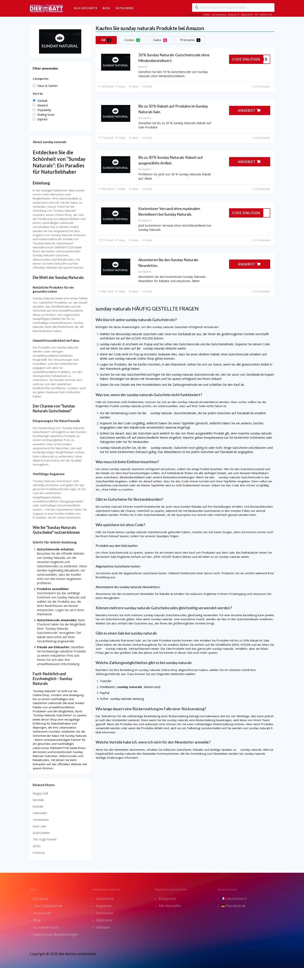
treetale (38, 806)
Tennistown (41, 820)
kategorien (167, 898)
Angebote (103, 905)
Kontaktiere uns (46, 927)
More (148, 178)
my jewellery (219, 14)
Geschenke (104, 913)
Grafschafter (41, 833)
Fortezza (39, 853)
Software (103, 927)
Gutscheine (105, 898)
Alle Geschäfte (85, 8)
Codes (132, 40)
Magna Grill (40, 793)
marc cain (39, 826)
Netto (207, 14)
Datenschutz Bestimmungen (55, 934)
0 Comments (260, 86)
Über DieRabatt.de (47, 905)
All (106, 40)
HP (256, 14)
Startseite (41, 898)
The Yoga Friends (45, 839)
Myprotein (247, 14)
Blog (106, 8)
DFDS (37, 846)
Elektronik (104, 920)
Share (133, 86)
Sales (160, 40)
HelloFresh (266, 14)
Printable (190, 40)
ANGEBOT (249, 110)
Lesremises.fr (234, 898)
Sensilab (38, 800)
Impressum (42, 913)
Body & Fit (234, 14)
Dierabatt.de (233, 905)
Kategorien (124, 8)
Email (147, 86)
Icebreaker (40, 813)
